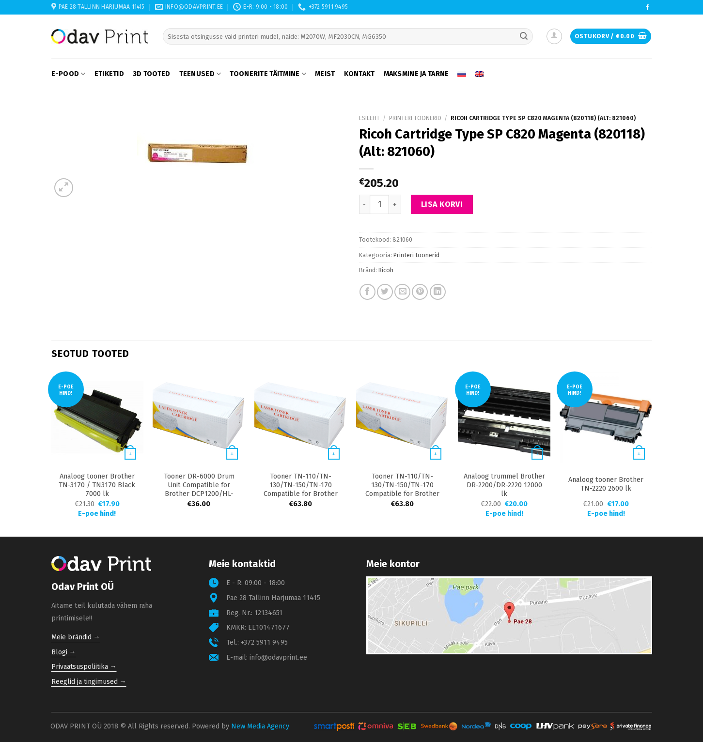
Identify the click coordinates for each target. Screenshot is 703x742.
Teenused (200, 73)
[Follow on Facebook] (647, 8)
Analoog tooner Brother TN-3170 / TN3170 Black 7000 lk (97, 485)
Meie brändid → (75, 637)
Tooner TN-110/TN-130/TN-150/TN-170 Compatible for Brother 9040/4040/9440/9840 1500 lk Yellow (301, 493)
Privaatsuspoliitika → (84, 667)
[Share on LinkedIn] (438, 292)
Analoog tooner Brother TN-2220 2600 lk (605, 484)
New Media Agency (260, 726)
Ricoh (385, 270)
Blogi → (63, 652)
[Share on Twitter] (385, 292)
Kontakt (359, 74)
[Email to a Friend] (402, 292)
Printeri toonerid (415, 118)
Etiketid (109, 74)
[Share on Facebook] (367, 292)
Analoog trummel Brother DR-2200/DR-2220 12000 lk (504, 485)
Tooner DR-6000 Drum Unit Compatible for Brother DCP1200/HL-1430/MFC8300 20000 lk (198, 489)
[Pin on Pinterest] (420, 292)
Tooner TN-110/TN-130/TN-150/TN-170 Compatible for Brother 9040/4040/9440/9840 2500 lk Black (402, 493)
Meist (325, 74)
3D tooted (152, 74)
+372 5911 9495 (264, 642)
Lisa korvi (442, 204)
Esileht (369, 118)
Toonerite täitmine (268, 73)
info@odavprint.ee (278, 657)
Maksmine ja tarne (416, 74)
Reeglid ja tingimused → (88, 682)
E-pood (68, 73)
